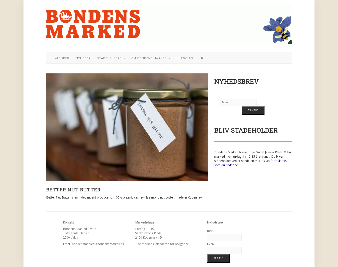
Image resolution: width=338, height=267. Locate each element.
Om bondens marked (150, 58)
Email (210, 243)
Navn (210, 231)
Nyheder (83, 58)
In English (186, 58)
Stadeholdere (111, 58)
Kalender (61, 58)
